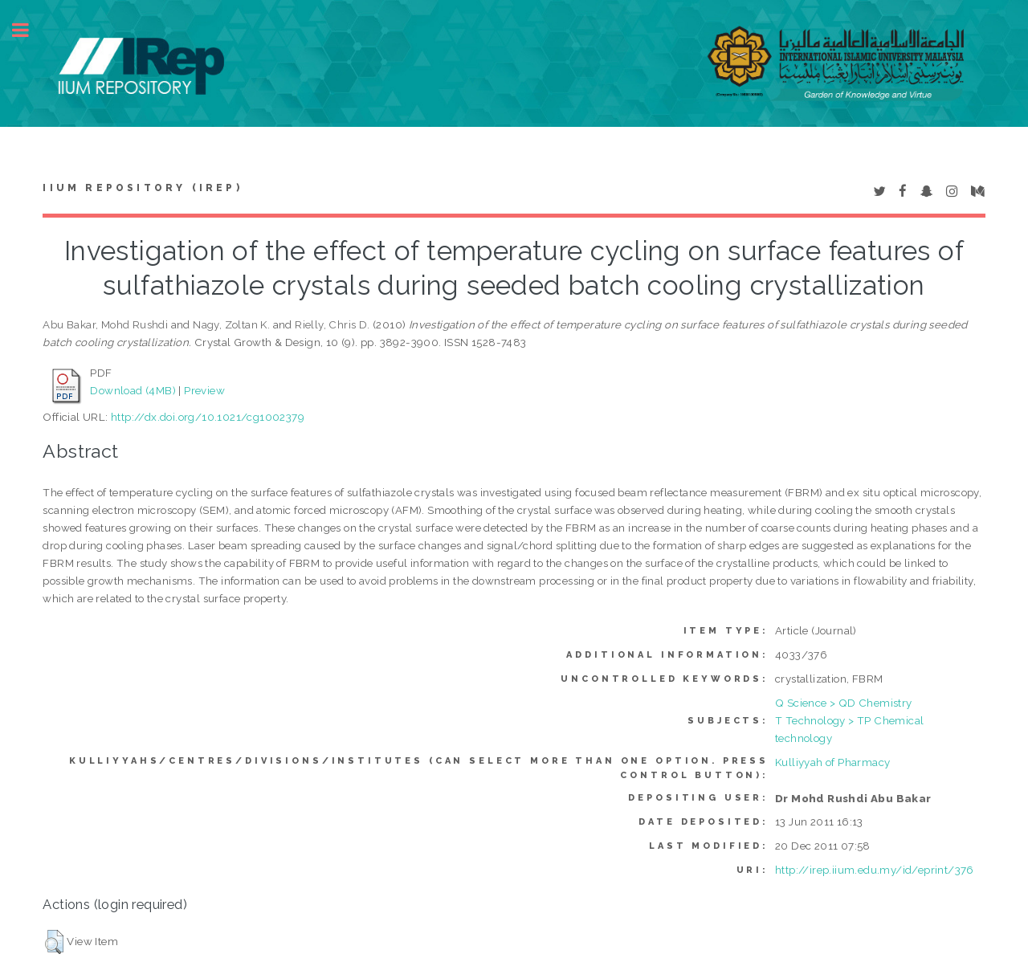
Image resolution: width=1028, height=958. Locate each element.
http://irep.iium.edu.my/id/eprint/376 (874, 869)
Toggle (29, 30)
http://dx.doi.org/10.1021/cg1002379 (207, 416)
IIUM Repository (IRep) (142, 188)
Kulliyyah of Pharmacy (832, 762)
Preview (204, 390)
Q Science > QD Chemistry (843, 702)
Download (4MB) (133, 390)
